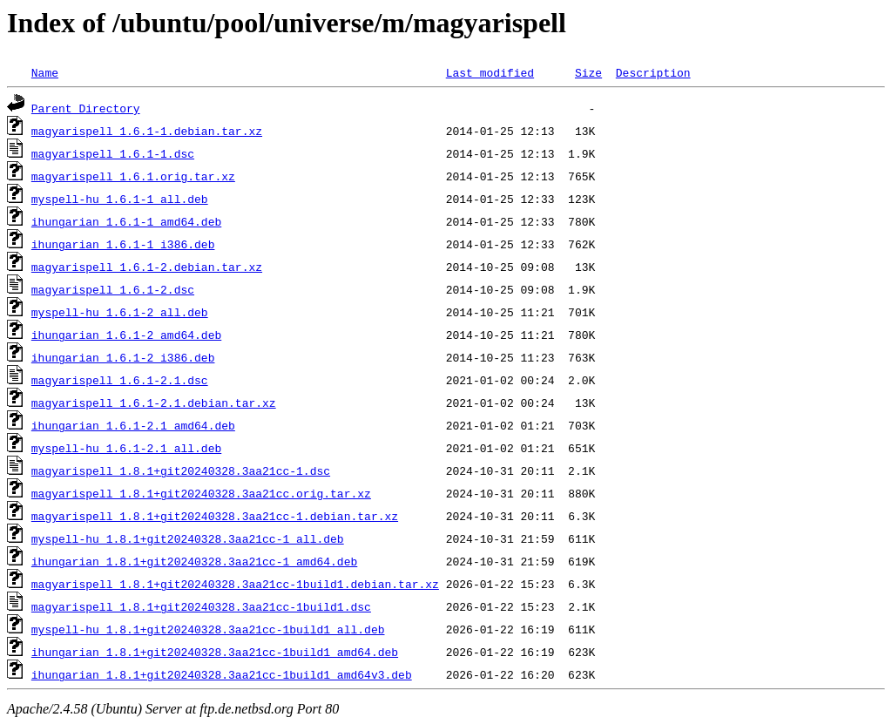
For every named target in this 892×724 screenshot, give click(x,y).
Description (653, 72)
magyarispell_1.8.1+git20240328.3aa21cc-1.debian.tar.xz (214, 516)
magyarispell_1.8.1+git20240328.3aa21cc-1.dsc (180, 470)
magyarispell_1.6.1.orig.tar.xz (133, 176)
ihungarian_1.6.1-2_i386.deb (123, 357)
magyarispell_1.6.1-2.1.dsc (119, 380)
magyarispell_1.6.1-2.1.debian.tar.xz (153, 402)
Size (588, 72)
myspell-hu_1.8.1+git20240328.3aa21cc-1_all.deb (187, 538)
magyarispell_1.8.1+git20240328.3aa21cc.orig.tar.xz (201, 493)
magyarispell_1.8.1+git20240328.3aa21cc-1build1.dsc (201, 606)
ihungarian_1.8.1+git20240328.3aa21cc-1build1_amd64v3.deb (221, 674)
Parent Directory (85, 108)
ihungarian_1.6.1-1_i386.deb (123, 244)
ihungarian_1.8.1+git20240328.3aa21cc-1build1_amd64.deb (214, 652)
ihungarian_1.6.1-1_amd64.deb (126, 221)
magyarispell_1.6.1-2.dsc (112, 289)
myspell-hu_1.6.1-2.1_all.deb (126, 448)
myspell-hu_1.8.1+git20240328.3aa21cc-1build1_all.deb (208, 629)
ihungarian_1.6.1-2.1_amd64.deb (133, 425)
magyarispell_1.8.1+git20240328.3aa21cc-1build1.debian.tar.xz (235, 584)
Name (44, 72)
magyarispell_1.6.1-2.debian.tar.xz (146, 266)
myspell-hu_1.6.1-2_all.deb (119, 312)
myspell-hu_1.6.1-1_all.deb (119, 198)
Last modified (490, 72)
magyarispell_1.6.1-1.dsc (112, 153)
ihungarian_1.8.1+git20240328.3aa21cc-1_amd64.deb (194, 561)
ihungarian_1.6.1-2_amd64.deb (126, 334)
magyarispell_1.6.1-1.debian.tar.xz (146, 131)
